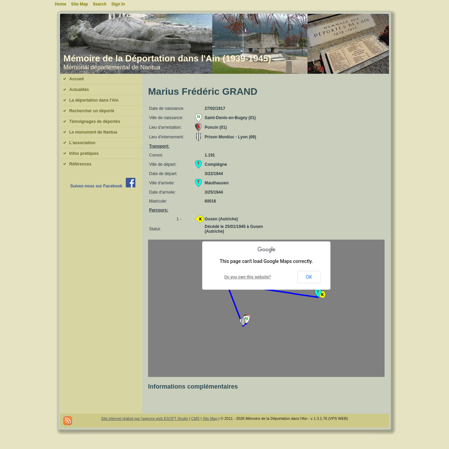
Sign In (118, 4)
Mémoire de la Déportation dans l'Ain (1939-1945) (167, 58)
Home (60, 4)
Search (100, 4)
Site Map (210, 418)
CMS (195, 418)
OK (309, 277)
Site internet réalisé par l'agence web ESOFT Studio (144, 418)
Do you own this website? (247, 277)
